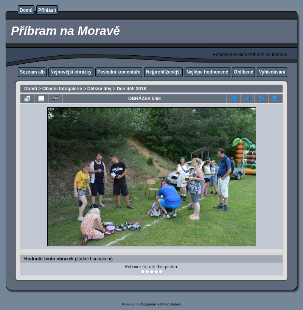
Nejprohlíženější (163, 72)
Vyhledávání (272, 72)
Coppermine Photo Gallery (161, 304)
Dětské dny (99, 88)
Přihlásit (47, 10)
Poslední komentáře (118, 72)
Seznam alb (32, 72)
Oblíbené (243, 72)
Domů (26, 10)
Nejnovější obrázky (71, 72)
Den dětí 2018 (131, 88)
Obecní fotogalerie (62, 88)
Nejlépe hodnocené (207, 72)
